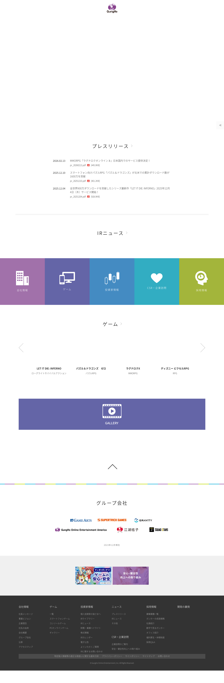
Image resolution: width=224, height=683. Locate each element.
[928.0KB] (85, 197)
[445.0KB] (85, 165)
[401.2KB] (85, 181)
